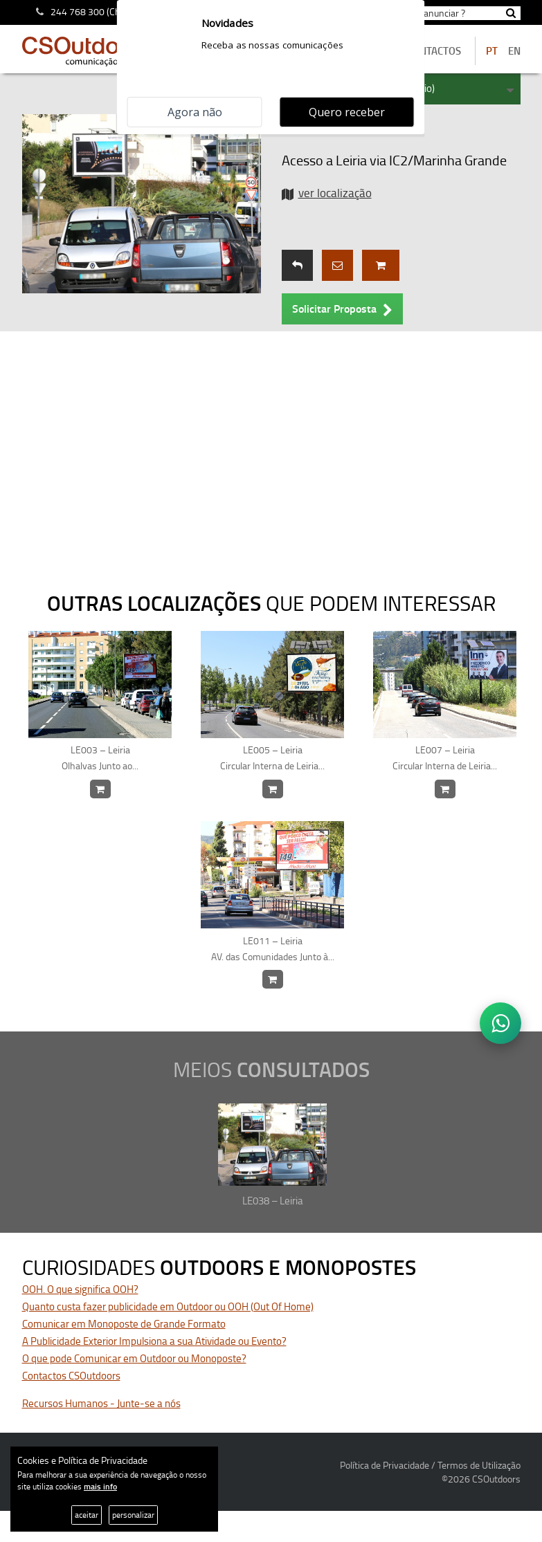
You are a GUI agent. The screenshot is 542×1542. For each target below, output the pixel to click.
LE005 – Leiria (272, 758)
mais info (100, 1486)
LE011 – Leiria (272, 949)
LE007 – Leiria (445, 758)
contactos (434, 51)
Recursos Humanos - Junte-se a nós (101, 1403)
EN (514, 51)
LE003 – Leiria (100, 758)
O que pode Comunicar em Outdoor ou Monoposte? (134, 1358)
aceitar (86, 1515)
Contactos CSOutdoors (71, 1375)
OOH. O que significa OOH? (80, 1289)
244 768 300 (78, 11)
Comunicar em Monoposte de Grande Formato (124, 1323)
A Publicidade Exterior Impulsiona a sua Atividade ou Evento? (154, 1341)
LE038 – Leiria (272, 1200)
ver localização (335, 193)
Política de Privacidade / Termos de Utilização (430, 1464)
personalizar (133, 1515)
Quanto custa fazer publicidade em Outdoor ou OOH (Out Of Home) (168, 1306)
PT (492, 51)
